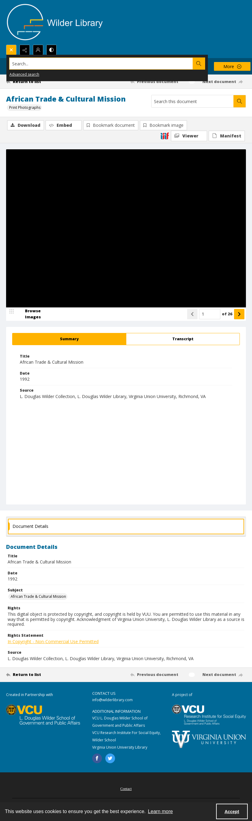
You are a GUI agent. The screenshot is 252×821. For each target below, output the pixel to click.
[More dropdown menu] (232, 66)
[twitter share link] (110, 758)
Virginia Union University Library (119, 747)
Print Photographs (24, 107)
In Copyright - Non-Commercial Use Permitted (53, 641)
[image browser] (29, 314)
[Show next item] (239, 314)
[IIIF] (165, 135)
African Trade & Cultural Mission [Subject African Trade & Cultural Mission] (38, 596)
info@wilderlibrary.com (112, 699)
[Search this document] (192, 101)
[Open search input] (11, 50)
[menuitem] (125, 788)
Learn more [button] (160, 811)
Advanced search (24, 74)
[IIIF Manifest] (226, 135)
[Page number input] (209, 314)
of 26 (227, 314)
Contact (125, 789)
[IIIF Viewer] (189, 135)
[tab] (69, 339)
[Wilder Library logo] (54, 22)
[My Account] (38, 50)
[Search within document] (239, 101)
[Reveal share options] (25, 50)
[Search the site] (101, 63)
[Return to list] (37, 81)
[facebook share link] (97, 758)
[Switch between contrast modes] (51, 50)
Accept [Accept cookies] (232, 811)
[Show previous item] (192, 314)
